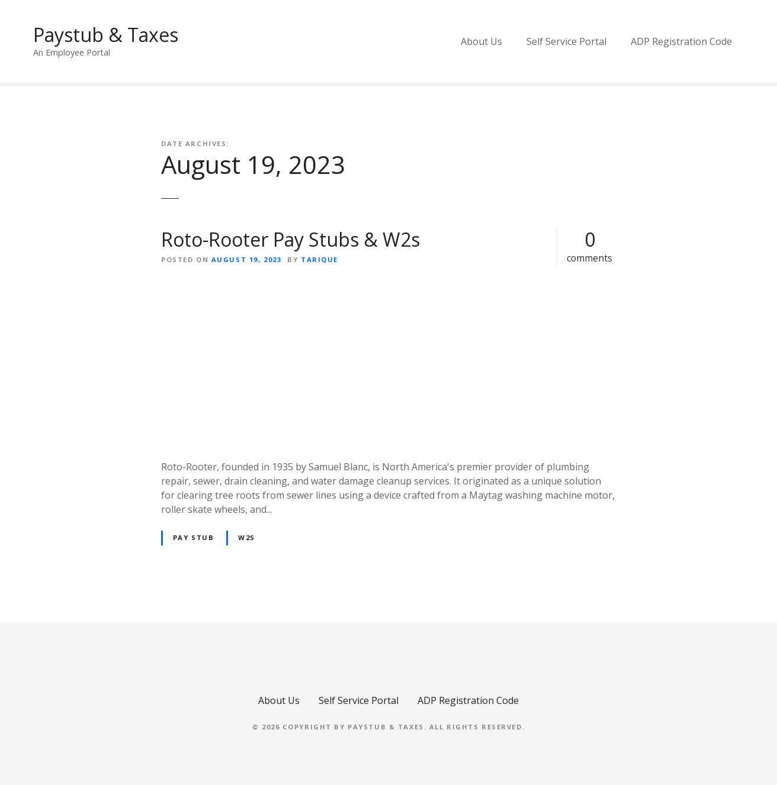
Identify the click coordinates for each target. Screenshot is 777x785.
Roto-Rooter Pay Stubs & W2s (290, 239)
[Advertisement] (388, 362)
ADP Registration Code (681, 41)
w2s (246, 537)
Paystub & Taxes (105, 34)
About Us (481, 41)
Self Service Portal (566, 41)
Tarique (319, 259)
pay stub (193, 537)
